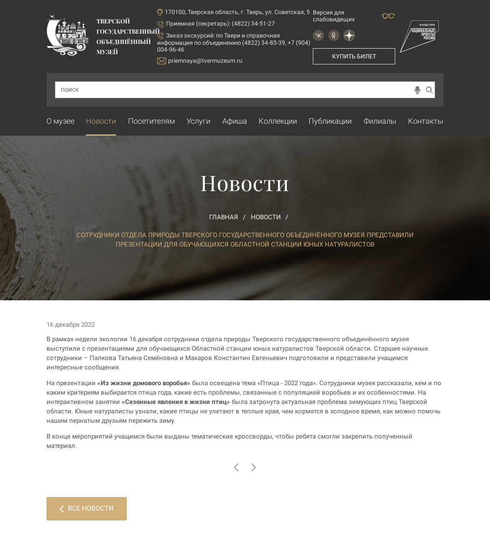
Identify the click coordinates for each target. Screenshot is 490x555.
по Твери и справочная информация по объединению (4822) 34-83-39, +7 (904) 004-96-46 (233, 42)
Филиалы (380, 120)
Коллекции (278, 120)
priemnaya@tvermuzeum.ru (199, 60)
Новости (101, 120)
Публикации (330, 120)
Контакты (425, 120)
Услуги (198, 120)
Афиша (234, 120)
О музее (60, 120)
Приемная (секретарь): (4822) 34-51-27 (220, 23)
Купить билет (354, 56)
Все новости (87, 508)
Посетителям (151, 120)
